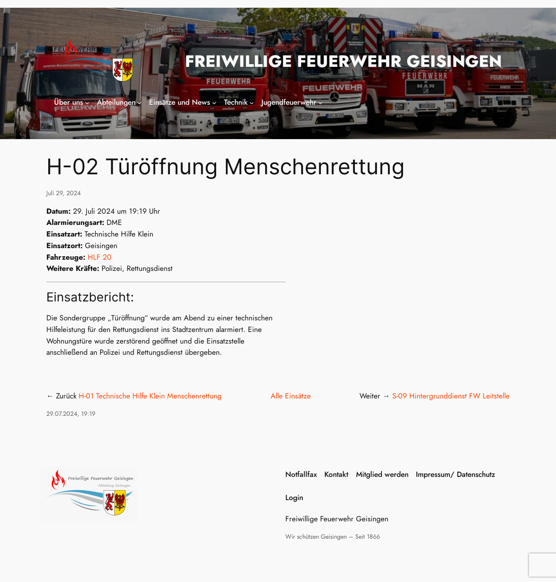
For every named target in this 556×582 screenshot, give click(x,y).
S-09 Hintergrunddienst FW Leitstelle (451, 395)
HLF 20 (100, 257)
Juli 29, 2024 (63, 193)
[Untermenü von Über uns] (87, 102)
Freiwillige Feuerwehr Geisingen (343, 61)
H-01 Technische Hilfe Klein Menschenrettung (150, 395)
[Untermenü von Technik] (251, 102)
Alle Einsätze (291, 395)
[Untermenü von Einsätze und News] (214, 102)
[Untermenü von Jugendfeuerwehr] (320, 102)
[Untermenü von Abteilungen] (139, 102)
